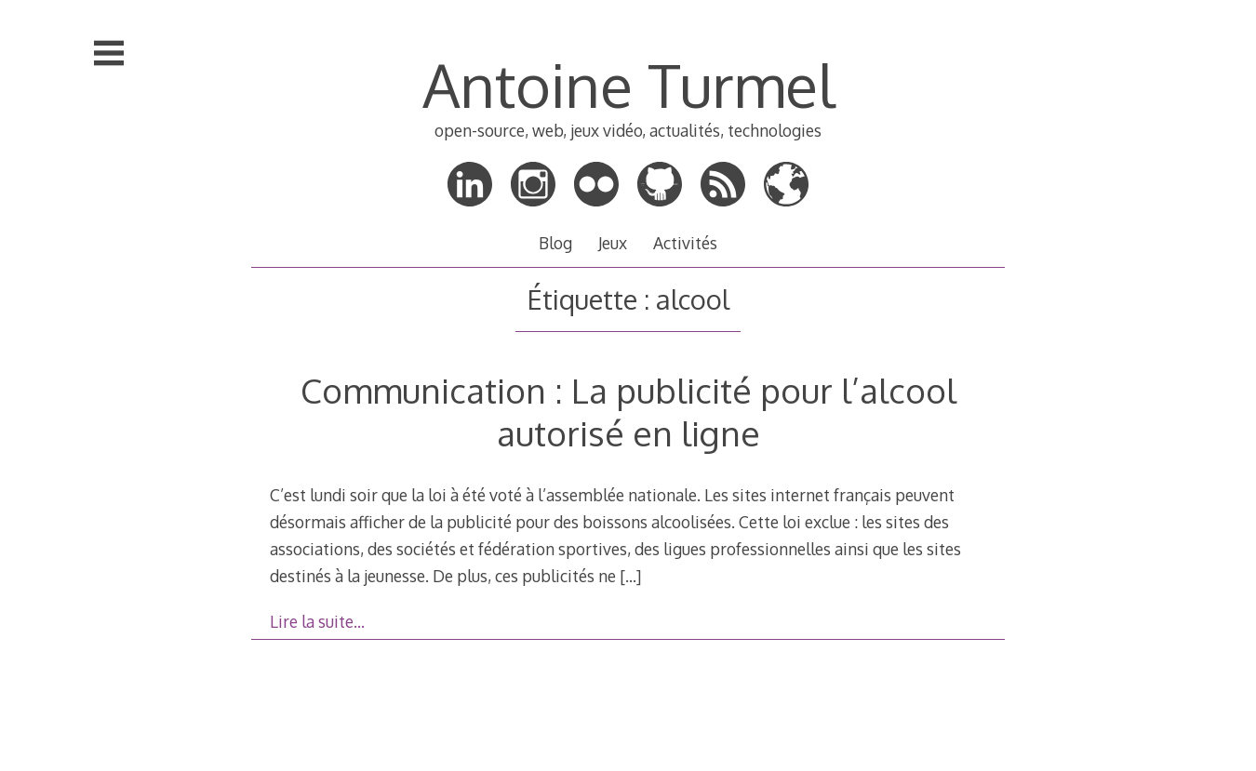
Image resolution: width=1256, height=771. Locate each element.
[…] (630, 575)
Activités (685, 243)
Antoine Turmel (628, 84)
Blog (555, 243)
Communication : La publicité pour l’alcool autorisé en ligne (628, 411)
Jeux (612, 243)
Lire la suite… (317, 621)
